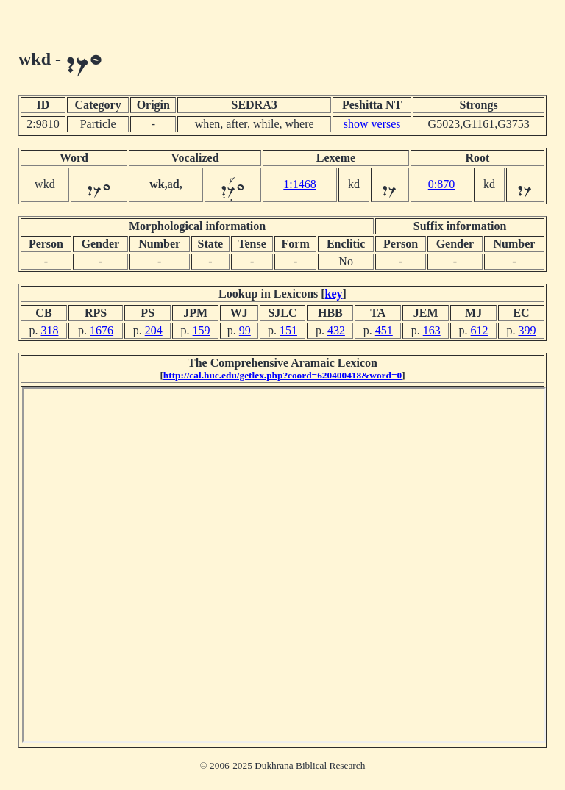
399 (527, 330)
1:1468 (299, 184)
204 (154, 330)
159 (201, 330)
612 (479, 330)
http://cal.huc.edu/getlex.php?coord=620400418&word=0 (282, 375)
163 (432, 330)
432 (336, 330)
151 (288, 330)
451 (384, 330)
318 (49, 330)
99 (245, 330)
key (334, 293)
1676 (101, 330)
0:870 (441, 184)
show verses (372, 124)
